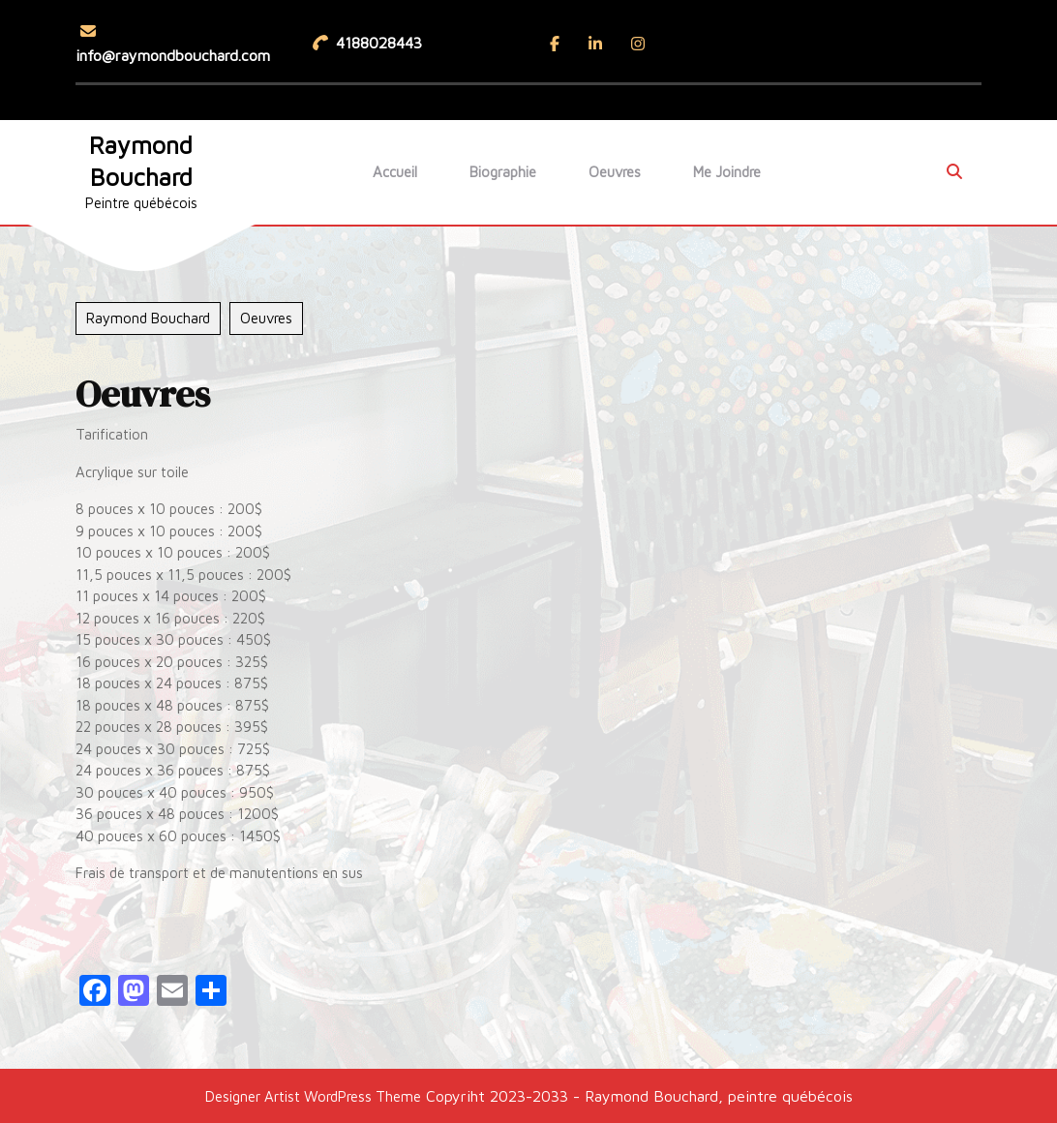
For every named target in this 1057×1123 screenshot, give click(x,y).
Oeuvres (615, 172)
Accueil (395, 172)
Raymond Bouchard (148, 318)
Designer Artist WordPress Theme (313, 1096)
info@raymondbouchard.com (173, 43)
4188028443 (370, 40)
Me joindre (727, 172)
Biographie (502, 172)
